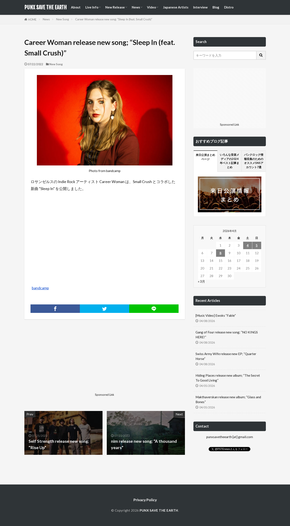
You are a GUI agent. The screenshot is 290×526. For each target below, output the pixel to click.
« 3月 (201, 281)
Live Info (91, 7)
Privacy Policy (145, 500)
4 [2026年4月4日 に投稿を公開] (247, 245)
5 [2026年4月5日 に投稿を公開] (257, 245)
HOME (32, 19)
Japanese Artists (175, 7)
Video (151, 7)
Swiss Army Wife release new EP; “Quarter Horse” (226, 356)
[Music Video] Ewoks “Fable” (216, 315)
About (75, 7)
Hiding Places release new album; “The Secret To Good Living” (228, 377)
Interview (200, 7)
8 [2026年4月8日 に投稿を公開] (220, 253)
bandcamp (40, 288)
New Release (115, 7)
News (136, 7)
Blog (215, 7)
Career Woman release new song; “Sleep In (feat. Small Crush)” (113, 19)
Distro (228, 7)
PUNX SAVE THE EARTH (45, 7)
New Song (62, 19)
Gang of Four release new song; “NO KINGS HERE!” (227, 334)
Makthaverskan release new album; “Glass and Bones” (228, 399)
